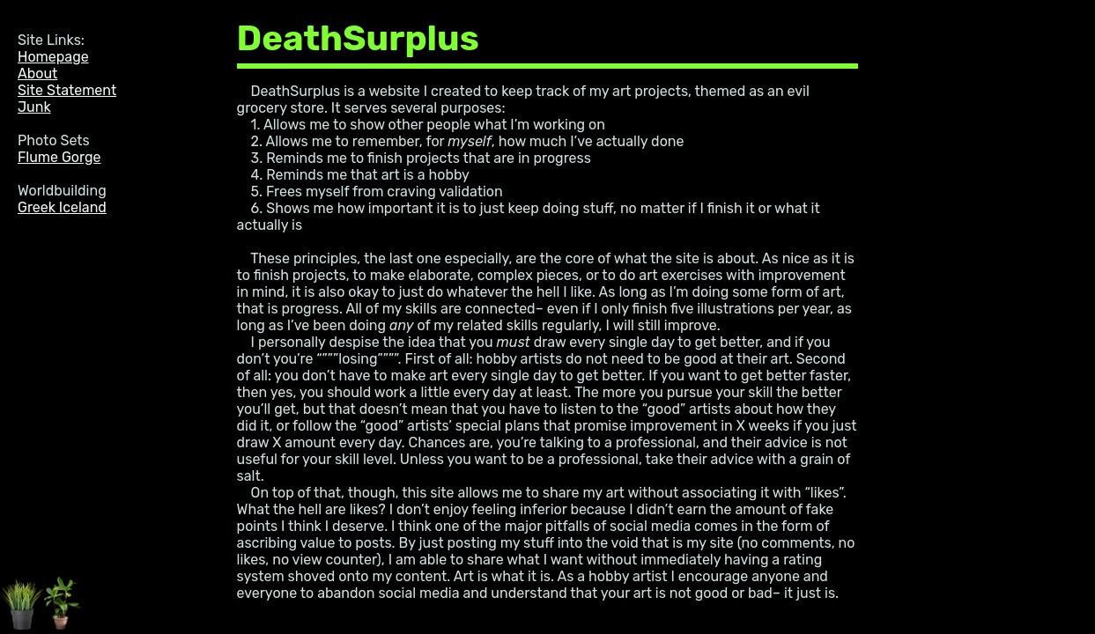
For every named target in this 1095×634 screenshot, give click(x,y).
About (37, 73)
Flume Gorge (59, 157)
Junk (34, 107)
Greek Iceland (62, 207)
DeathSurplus (358, 38)
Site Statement (67, 90)
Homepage (53, 56)
